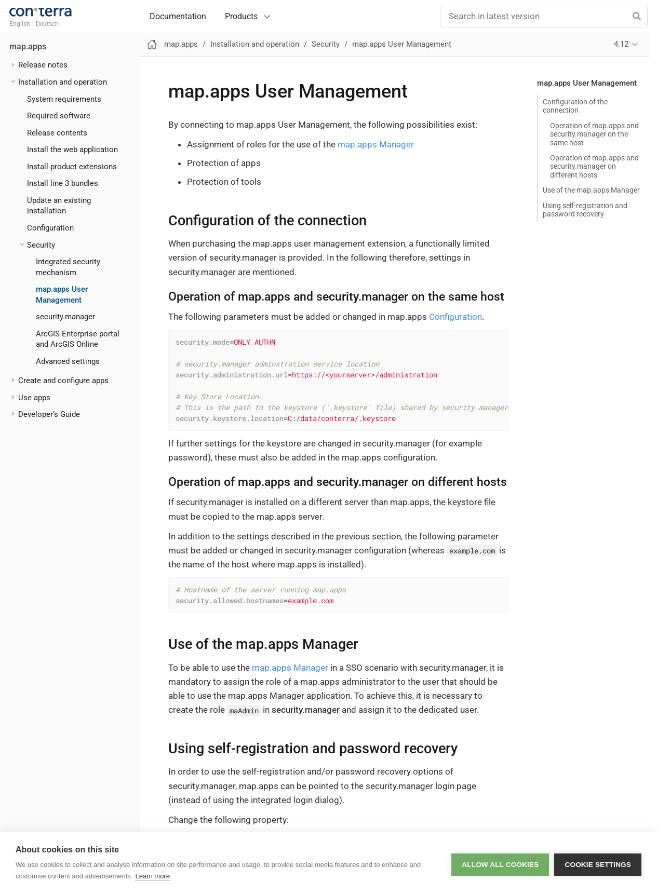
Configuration (50, 228)
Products (241, 16)
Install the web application (72, 149)
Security (41, 245)
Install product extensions (72, 166)
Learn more (152, 876)
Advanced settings (68, 361)
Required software (58, 115)
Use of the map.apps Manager (591, 190)
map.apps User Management (401, 44)
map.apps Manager (376, 144)
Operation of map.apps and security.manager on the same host (594, 133)
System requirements (64, 99)
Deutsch (47, 24)
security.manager (65, 316)
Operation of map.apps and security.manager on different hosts (594, 166)
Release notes (43, 65)
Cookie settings (598, 863)
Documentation (178, 16)
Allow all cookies (500, 863)
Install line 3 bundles (62, 183)
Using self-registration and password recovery (585, 209)
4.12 (621, 44)
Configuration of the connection (575, 106)
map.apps (27, 46)
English (19, 24)
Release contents (57, 133)
